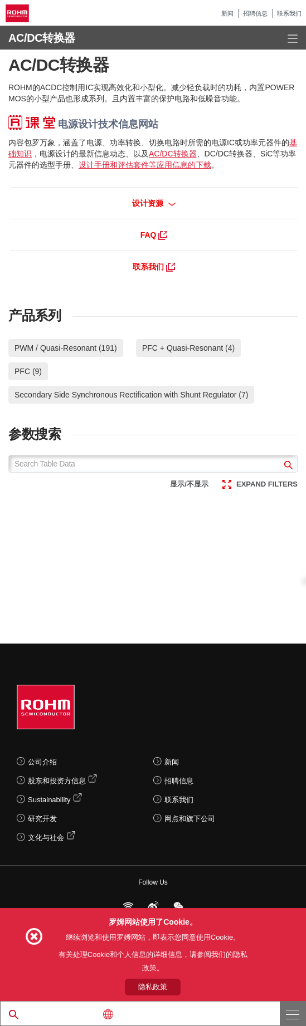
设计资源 (154, 203)
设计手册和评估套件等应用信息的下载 (145, 164)
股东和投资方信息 (57, 781)
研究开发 (42, 818)
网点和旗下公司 (189, 818)
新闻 (227, 13)
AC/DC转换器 (173, 153)
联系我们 (289, 13)
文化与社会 (46, 837)
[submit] (286, 466)
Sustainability (49, 800)
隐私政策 (152, 987)
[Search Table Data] (153, 464)
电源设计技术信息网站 (83, 124)
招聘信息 (255, 13)
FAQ (154, 234)
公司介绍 (42, 762)
